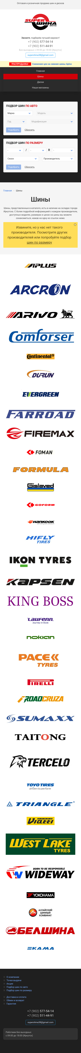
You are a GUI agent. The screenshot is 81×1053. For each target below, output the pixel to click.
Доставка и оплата (16, 997)
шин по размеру (39, 242)
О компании (13, 977)
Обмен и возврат (15, 1000)
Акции (10, 983)
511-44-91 (40, 46)
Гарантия (11, 1003)
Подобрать (13, 130)
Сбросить (29, 130)
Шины (40, 76)
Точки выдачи (14, 980)
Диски (40, 82)
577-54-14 (40, 41)
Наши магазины (40, 87)
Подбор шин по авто (17, 987)
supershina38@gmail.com (40, 55)
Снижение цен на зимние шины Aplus (40, 64)
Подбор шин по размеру (19, 990)
